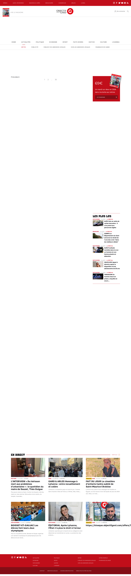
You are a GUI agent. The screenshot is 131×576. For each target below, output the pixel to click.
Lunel (83, 3)
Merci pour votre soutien (83, 570)
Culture (103, 42)
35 (56, 80)
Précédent (15, 77)
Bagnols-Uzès (34, 3)
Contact (42, 570)
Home (14, 42)
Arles (73, 3)
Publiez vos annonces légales (55, 47)
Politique (40, 42)
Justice (92, 42)
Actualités (25, 42)
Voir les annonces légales (80, 47)
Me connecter (121, 11)
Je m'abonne (101, 97)
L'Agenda (115, 42)
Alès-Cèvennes (18, 3)
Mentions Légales (52, 570)
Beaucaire (49, 3)
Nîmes (5, 3)
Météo (23, 47)
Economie (53, 42)
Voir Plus (114, 454)
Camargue (62, 3)
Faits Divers (78, 42)
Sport (65, 42)
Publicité (34, 47)
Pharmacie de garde (103, 47)
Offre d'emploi (103, 558)
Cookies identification (66, 570)
